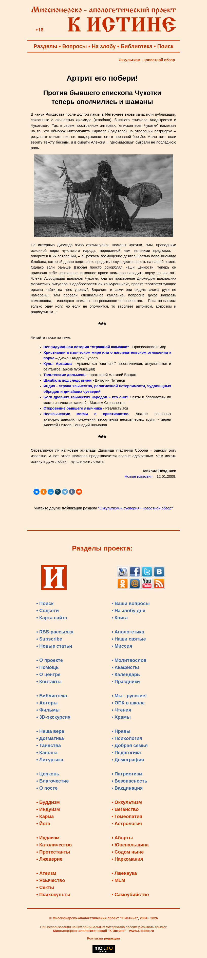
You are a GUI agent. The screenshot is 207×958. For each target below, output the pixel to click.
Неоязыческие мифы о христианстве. (86, 414)
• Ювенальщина (129, 844)
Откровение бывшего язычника (73, 408)
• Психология (126, 738)
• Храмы (121, 717)
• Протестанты (53, 852)
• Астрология (126, 823)
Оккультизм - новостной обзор (147, 60)
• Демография (127, 759)
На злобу (104, 46)
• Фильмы (48, 710)
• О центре (48, 674)
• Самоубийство (130, 894)
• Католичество (54, 844)
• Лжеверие (49, 859)
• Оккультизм (126, 802)
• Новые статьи (54, 646)
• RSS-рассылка (54, 631)
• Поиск (44, 603)
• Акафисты (125, 667)
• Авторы (47, 702)
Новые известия (139, 476)
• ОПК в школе (127, 702)
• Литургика (49, 759)
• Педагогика (126, 752)
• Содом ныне (127, 852)
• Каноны (47, 752)
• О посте (47, 788)
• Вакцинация (127, 788)
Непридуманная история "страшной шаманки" (86, 347)
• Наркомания (127, 859)
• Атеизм (46, 873)
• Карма (45, 816)
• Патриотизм (126, 773)
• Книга (119, 617)
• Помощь (47, 667)
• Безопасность (129, 781)
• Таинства (48, 745)
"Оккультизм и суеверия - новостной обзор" (135, 508)
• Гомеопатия (126, 816)
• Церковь (47, 773)
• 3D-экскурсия (53, 717)
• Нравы (120, 731)
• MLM (118, 880)
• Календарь (125, 674)
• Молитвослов (128, 660)
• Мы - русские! (129, 695)
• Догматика (50, 738)
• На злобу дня (128, 610)
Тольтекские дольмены (65, 375)
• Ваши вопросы (130, 603)
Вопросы (74, 46)
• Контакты (49, 681)
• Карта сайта (51, 617)
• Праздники (125, 681)
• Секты (45, 887)
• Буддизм (48, 802)
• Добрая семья (129, 745)
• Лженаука (124, 873)
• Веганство (125, 809)
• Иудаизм (47, 837)
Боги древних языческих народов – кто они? (87, 397)
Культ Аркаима (58, 364)
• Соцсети (47, 610)
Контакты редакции (103, 938)
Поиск (165, 46)
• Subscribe (49, 639)
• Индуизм (48, 809)
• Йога (43, 823)
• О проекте (49, 660)
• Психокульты (53, 894)
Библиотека (136, 46)
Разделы (46, 46)
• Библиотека (51, 695)
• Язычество (50, 880)
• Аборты (122, 837)
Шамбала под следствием (68, 380)
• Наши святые (128, 639)
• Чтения (121, 710)
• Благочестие (52, 781)
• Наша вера (50, 731)
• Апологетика (127, 631)
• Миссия (121, 646)
